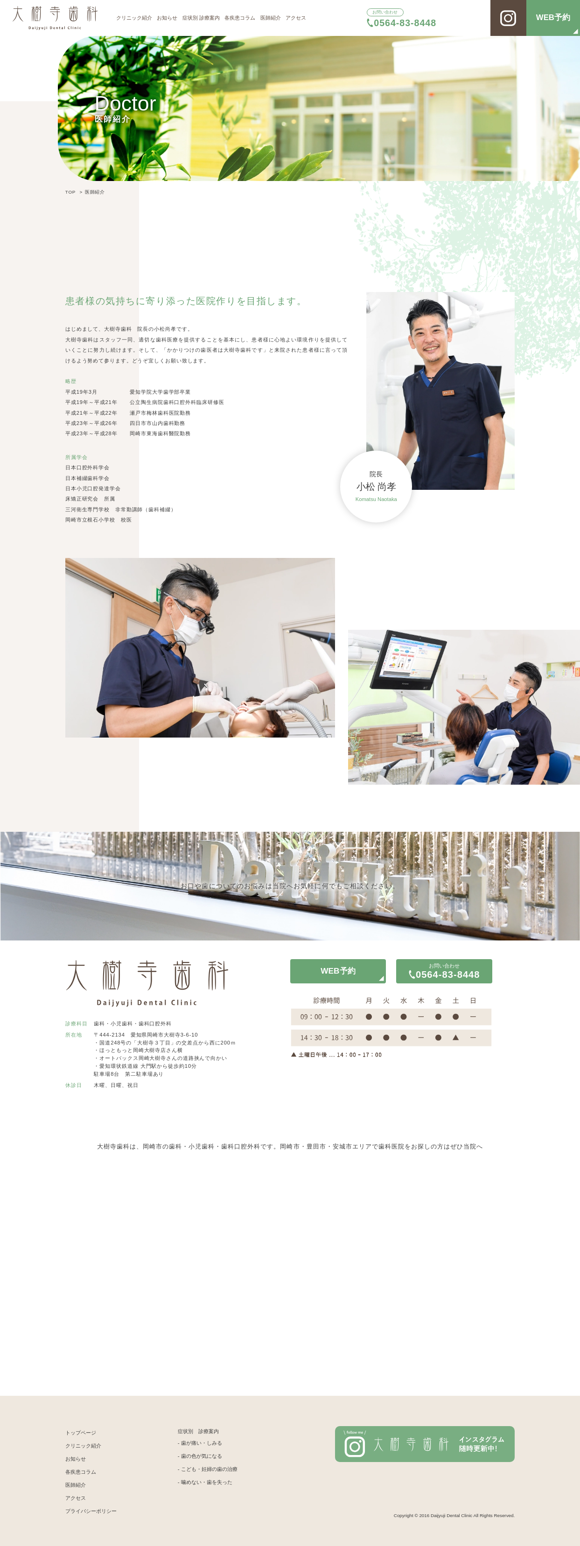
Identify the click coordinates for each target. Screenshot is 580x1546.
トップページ (80, 1432)
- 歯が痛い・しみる (200, 1443)
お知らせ (167, 18)
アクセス (296, 18)
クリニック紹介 (134, 18)
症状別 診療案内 (201, 18)
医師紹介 (270, 18)
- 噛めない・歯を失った (205, 1482)
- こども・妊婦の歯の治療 (208, 1469)
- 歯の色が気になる (200, 1456)
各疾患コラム (239, 18)
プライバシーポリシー (91, 1511)
